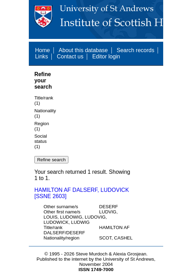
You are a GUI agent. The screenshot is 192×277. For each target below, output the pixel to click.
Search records (136, 50)
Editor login (106, 56)
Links (41, 56)
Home (42, 50)
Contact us (70, 56)
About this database (83, 50)
